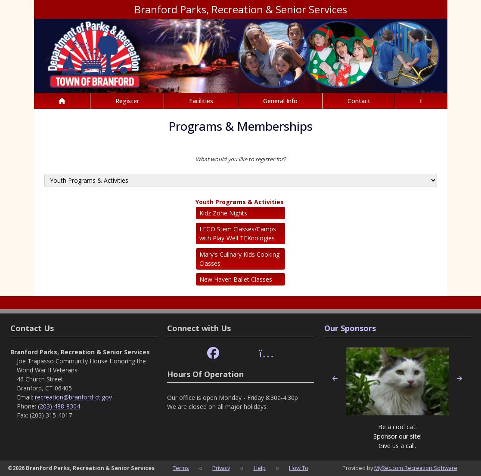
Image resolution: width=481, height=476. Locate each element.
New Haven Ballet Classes (235, 279)
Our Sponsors (350, 328)
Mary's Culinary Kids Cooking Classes (239, 258)
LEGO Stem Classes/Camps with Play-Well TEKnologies (237, 233)
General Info (280, 101)
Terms (181, 468)
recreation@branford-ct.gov (73, 397)
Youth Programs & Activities (240, 202)
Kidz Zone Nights (223, 213)
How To (298, 468)
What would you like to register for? (241, 159)
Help (260, 468)
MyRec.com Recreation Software (415, 468)
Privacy (221, 468)
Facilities (201, 101)
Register (127, 101)
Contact (359, 101)
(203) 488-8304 (59, 406)
